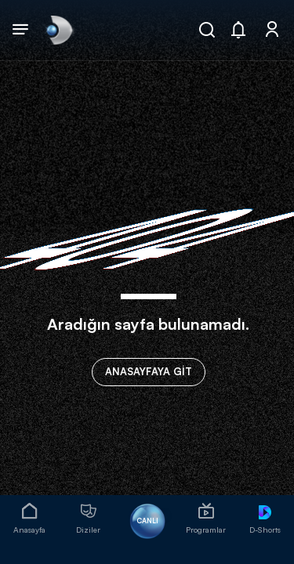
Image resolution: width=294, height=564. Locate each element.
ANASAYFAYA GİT (148, 371)
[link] (58, 30)
